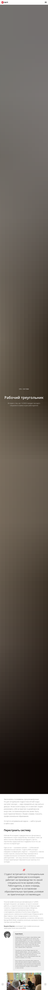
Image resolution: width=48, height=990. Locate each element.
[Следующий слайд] (45, 984)
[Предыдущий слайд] (2, 984)
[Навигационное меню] (46, 2)
